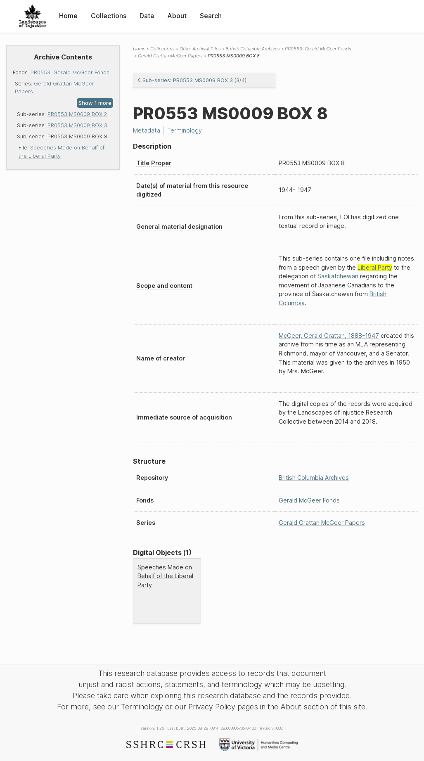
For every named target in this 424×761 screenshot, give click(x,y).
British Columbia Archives (252, 49)
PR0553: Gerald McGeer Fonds (70, 72)
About (177, 16)
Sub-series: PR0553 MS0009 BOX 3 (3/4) (191, 80)
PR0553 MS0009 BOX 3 (77, 125)
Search (211, 16)
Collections (108, 16)
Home (68, 16)
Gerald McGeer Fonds (309, 500)
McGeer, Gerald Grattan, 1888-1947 (329, 335)
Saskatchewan (337, 276)
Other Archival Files (200, 49)
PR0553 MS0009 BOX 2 (77, 114)
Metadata (146, 130)
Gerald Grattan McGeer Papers (170, 56)
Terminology (184, 130)
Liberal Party (375, 267)
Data (147, 16)
